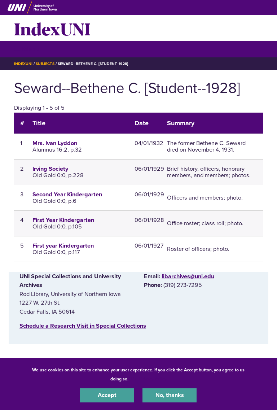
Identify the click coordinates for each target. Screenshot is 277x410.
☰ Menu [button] (27, 49)
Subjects (45, 63)
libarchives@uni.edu (188, 276)
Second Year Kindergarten (67, 194)
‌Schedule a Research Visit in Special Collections (82, 326)
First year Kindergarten (63, 245)
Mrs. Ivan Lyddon (54, 143)
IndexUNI (52, 28)
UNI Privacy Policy (149, 378)
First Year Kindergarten (63, 220)
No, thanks (169, 395)
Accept (107, 395)
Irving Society (50, 169)
